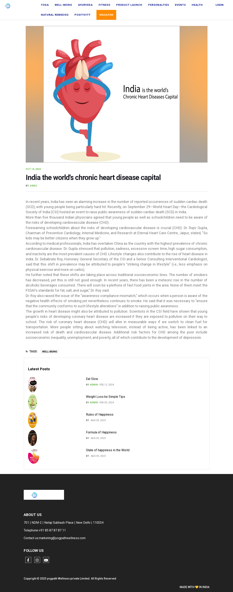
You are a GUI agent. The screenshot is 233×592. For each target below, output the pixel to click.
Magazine (106, 14)
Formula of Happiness (101, 432)
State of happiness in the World (107, 450)
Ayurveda (85, 4)
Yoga (45, 4)
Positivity (83, 14)
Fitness (104, 4)
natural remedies (55, 14)
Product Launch (129, 4)
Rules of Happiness (99, 414)
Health (197, 4)
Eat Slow (92, 379)
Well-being (63, 4)
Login (220, 4)
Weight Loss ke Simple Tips (105, 397)
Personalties (158, 4)
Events (180, 4)
